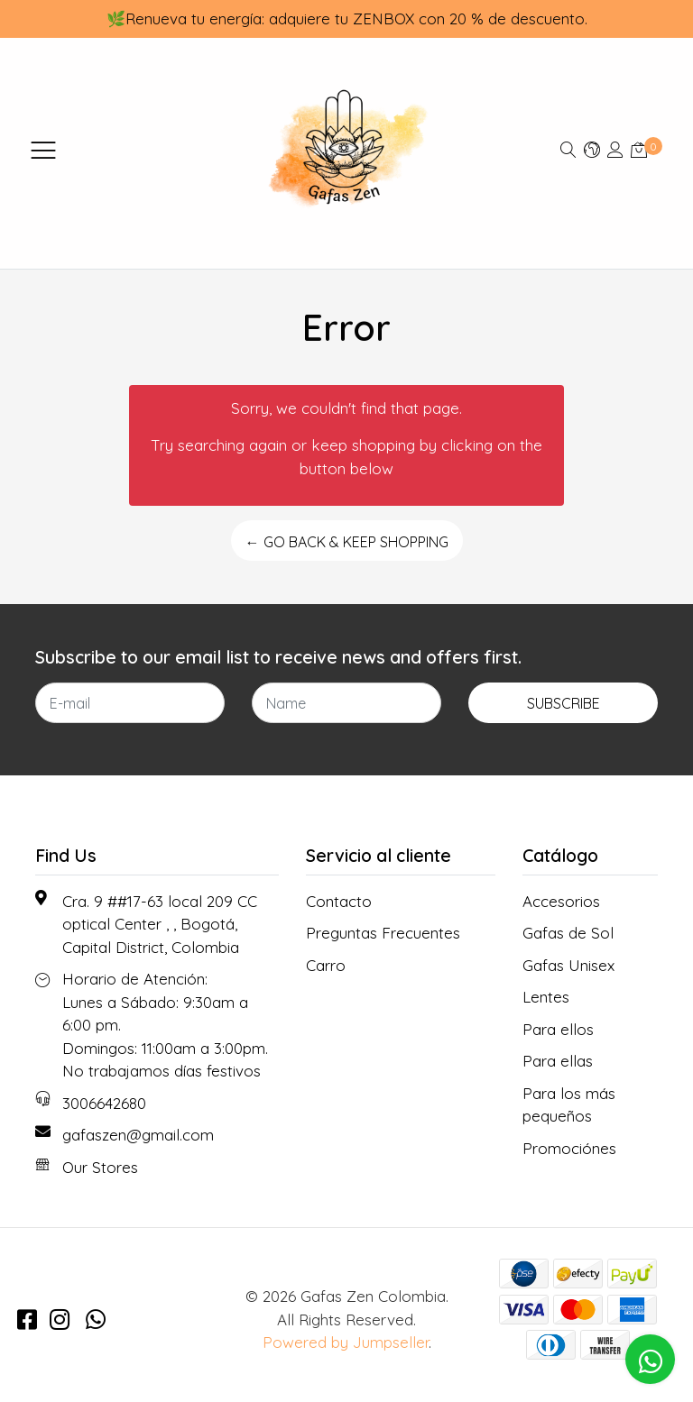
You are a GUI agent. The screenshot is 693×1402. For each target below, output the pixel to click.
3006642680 (104, 1103)
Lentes (545, 996)
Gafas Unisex (568, 965)
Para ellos (558, 1029)
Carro (326, 965)
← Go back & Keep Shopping (346, 542)
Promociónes (569, 1148)
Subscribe (563, 703)
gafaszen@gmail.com (138, 1134)
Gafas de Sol (568, 932)
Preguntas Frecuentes (383, 932)
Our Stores (100, 1167)
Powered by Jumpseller (346, 1342)
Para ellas (557, 1060)
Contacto (339, 901)
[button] (592, 149)
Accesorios (561, 901)
